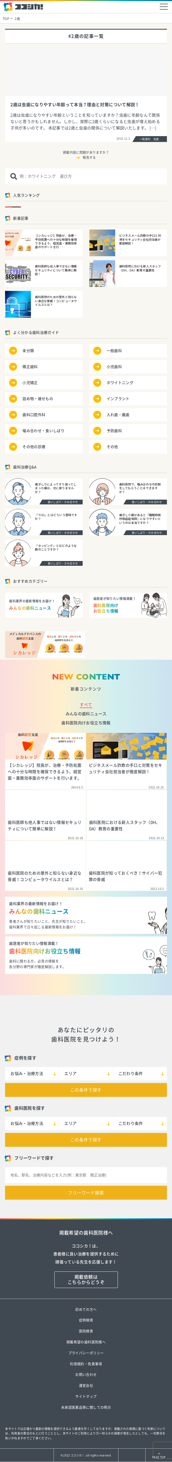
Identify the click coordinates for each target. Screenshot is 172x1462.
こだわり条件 (130, 1074)
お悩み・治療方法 (26, 1074)
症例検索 (86, 1320)
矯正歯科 (30, 367)
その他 (112, 447)
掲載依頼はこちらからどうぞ (86, 1280)
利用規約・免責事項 (86, 1364)
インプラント (118, 399)
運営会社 (86, 1385)
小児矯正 (30, 383)
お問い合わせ (86, 1374)
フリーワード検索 (86, 1193)
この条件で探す (86, 1090)
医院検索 (86, 1331)
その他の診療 (33, 447)
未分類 (28, 351)
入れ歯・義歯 (118, 415)
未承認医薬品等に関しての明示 (86, 1407)
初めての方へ (86, 1309)
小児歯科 (114, 367)
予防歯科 (114, 431)
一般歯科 (114, 351)
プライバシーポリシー (86, 1353)
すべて (86, 705)
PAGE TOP (158, 1457)
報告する (89, 157)
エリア (70, 1074)
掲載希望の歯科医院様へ (86, 1342)
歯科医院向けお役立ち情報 (85, 723)
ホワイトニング (120, 383)
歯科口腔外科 (33, 415)
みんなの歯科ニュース (86, 714)
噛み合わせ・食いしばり (43, 431)
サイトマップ (86, 1396)
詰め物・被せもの (37, 399)
